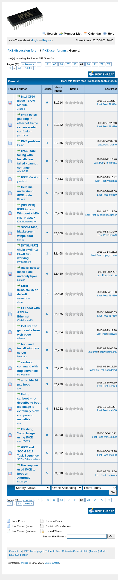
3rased (21, 108)
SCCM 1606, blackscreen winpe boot (27, 231)
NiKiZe (113, 104)
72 (102, 64)
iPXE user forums (54, 50)
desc (58, 90)
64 (47, 64)
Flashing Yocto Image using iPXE (26, 433)
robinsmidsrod (109, 370)
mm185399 (23, 441)
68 (74, 64)
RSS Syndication (18, 554)
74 (9, 67)
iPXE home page (33, 551)
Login (35, 40)
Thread (12, 89)
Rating (74, 89)
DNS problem (30, 141)
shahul (113, 386)
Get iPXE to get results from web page (28, 330)
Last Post (111, 89)
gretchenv (22, 135)
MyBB (24, 562)
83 (19, 67)
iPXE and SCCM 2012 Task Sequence (28, 451)
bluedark (22, 356)
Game (20, 145)
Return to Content (72, 551)
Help (108, 33)
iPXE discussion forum (23, 50)
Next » (28, 67)
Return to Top (52, 551)
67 (68, 64)
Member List (70, 33)
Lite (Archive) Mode (95, 551)
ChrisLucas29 (25, 320)
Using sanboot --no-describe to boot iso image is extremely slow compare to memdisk (28, 407)
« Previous (29, 64)
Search (49, 33)
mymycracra (24, 261)
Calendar (92, 33)
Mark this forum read (73, 80)
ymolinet (22, 181)
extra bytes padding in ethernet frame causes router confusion (27, 123)
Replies (47, 89)
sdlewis (21, 338)
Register (47, 40)
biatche (21, 280)
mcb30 (113, 194)
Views (58, 87)
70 (88, 64)
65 (54, 64)
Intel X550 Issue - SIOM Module (26, 101)
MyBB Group (52, 562)
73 (108, 64)
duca (20, 302)
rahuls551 (22, 171)
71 (95, 64)
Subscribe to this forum (102, 80)
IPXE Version (30, 177)
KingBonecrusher (27, 221)
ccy (19, 423)
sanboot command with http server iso (27, 366)
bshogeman (24, 374)
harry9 (20, 239)
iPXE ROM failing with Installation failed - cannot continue (27, 159)
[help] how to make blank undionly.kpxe (28, 272)
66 (61, 64)
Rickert (21, 199)
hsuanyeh (22, 481)
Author (22, 89)
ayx (19, 388)
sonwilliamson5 (108, 351)
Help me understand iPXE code (25, 191)
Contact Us (15, 551)
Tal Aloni (112, 475)
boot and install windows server (28, 348)
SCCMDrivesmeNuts (28, 459)
